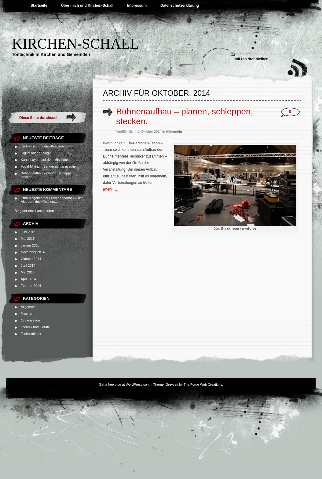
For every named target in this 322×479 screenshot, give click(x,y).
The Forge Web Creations (203, 384)
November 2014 (33, 252)
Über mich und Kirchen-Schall (87, 5)
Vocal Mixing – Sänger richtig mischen (49, 166)
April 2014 (28, 279)
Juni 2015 (28, 232)
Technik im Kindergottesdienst (43, 146)
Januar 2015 (30, 245)
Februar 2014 (31, 286)
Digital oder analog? (36, 153)
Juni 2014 (28, 265)
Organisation (30, 320)
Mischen (27, 313)
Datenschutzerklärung (179, 5)
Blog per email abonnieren (34, 211)
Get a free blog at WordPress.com (124, 384)
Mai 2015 (28, 238)
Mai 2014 (28, 272)
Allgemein (28, 307)
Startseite (39, 5)
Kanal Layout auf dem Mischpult (45, 160)
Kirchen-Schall (75, 43)
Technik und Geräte (35, 327)
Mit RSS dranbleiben (252, 59)
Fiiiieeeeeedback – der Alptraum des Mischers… (52, 199)
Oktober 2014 (31, 259)
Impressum (137, 5)
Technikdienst (31, 334)
